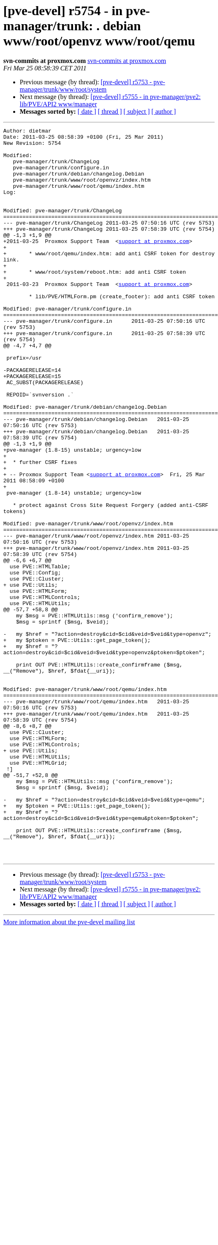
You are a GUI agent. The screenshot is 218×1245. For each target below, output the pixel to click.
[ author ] (163, 111)
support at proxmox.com (154, 264)
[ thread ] (110, 111)
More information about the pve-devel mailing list (69, 1068)
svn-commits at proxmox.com (126, 60)
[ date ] (87, 111)
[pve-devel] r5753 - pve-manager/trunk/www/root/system (92, 86)
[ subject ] (137, 111)
